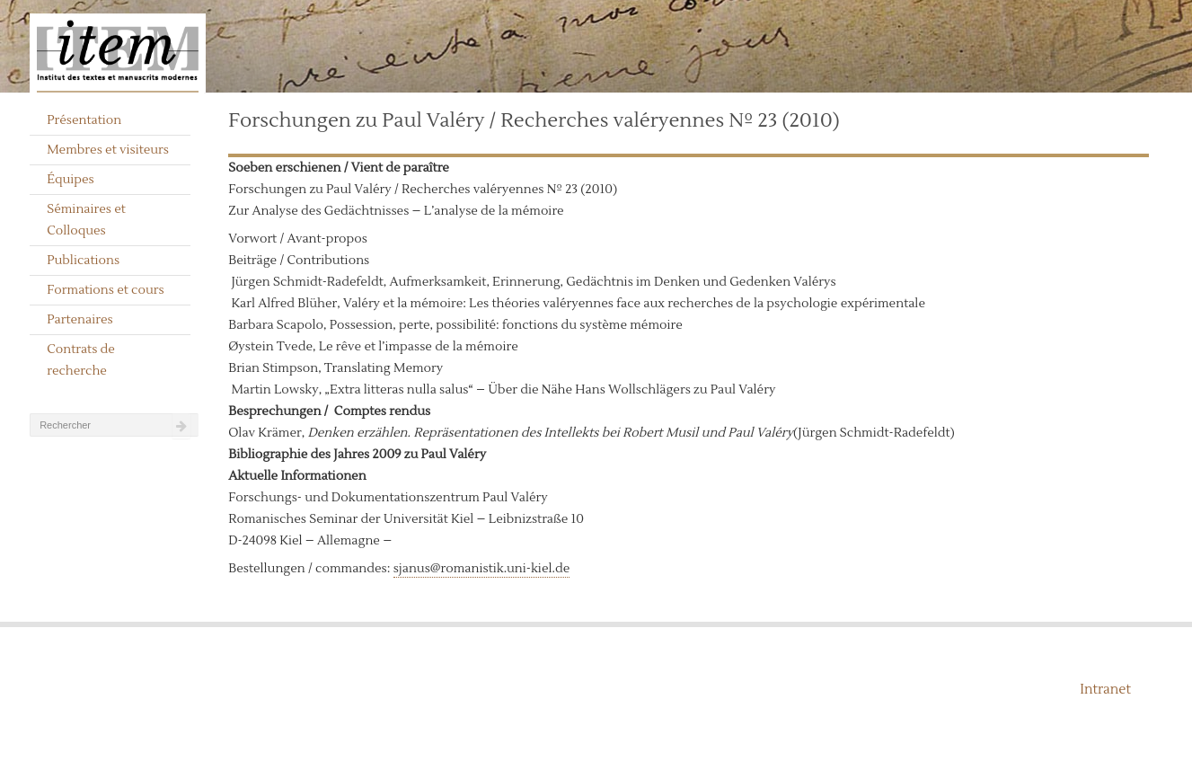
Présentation (84, 120)
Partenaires (80, 320)
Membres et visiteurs (108, 150)
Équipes (70, 180)
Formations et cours (105, 290)
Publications (83, 260)
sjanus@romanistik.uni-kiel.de (481, 569)
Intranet (1105, 689)
